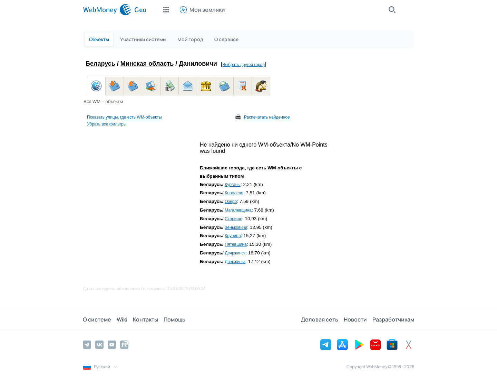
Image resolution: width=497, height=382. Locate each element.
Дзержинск (235, 261)
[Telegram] (87, 345)
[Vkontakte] (99, 345)
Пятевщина (235, 244)
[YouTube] (112, 345)
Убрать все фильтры (106, 124)
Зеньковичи (236, 227)
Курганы (233, 184)
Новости (355, 319)
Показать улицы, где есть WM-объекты (124, 117)
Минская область (147, 63)
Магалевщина (238, 210)
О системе (97, 319)
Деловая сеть (319, 319)
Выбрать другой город (243, 64)
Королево (234, 192)
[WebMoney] (107, 9)
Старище (233, 218)
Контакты (145, 319)
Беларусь (100, 63)
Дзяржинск (235, 253)
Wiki (122, 319)
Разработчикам (393, 319)
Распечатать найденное (267, 117)
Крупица (233, 235)
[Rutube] (124, 345)
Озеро (231, 201)
